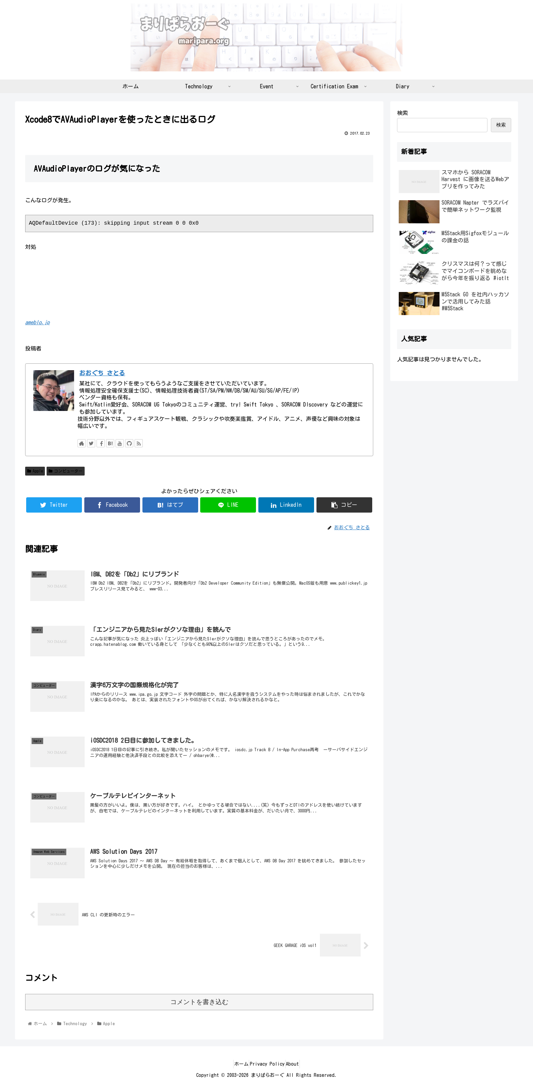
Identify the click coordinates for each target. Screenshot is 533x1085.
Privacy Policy (267, 1064)
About (298, 1064)
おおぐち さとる (102, 373)
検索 (402, 113)
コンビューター (66, 471)
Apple (35, 471)
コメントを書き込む (199, 1001)
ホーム (235, 1064)
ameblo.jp (37, 322)
